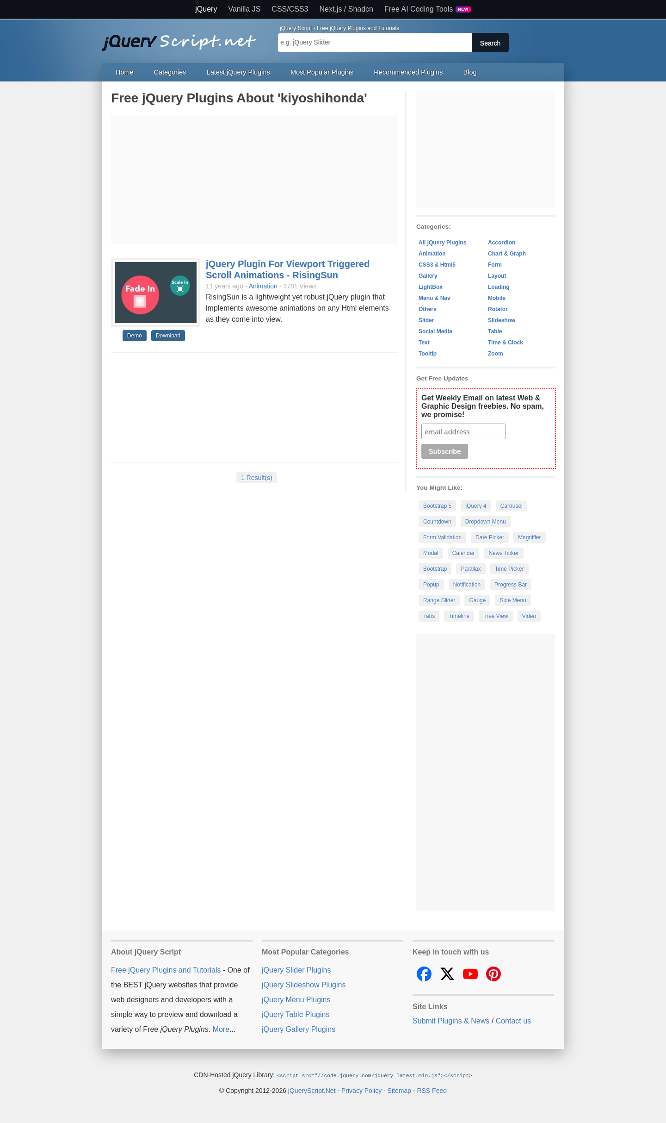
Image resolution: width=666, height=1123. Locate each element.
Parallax (471, 569)
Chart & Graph (507, 253)
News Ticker (503, 553)
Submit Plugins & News (451, 1021)
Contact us (513, 1021)
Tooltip (428, 353)
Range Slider (439, 600)
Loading (499, 287)
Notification (467, 584)
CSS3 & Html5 (437, 265)
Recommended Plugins (408, 72)
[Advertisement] (254, 179)
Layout (497, 276)
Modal (430, 553)
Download (168, 335)
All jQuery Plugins (442, 242)
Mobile (497, 298)
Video (529, 616)
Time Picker (509, 569)
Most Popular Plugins (321, 72)
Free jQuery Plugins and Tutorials (183, 37)
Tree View (495, 616)
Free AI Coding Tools (427, 9)
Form (495, 265)
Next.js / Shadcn (347, 9)
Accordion (501, 242)
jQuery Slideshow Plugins (303, 985)
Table (495, 331)
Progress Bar (510, 584)
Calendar (463, 553)
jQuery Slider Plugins (296, 970)
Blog (470, 72)
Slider (426, 320)
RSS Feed (432, 1090)
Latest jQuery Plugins (238, 72)
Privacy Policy (361, 1090)
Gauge (477, 600)
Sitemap (399, 1090)
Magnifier (529, 537)
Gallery (428, 276)
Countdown (437, 521)
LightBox (431, 287)
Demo (134, 335)
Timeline (459, 616)
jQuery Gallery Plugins (298, 1029)
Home (124, 72)
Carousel (511, 506)
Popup (431, 584)
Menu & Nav (434, 298)
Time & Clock (505, 342)
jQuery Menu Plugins (296, 1000)
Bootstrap (435, 569)
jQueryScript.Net (312, 1090)
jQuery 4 (475, 506)
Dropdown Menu (485, 521)
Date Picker (489, 537)
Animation (263, 286)
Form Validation (442, 537)
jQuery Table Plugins (295, 1014)
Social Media (435, 331)
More (221, 1029)
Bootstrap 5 (437, 506)
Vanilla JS (244, 9)
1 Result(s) (256, 477)
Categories (170, 72)
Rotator (498, 309)
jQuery (206, 9)
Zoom (495, 353)
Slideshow (501, 320)
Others (428, 309)
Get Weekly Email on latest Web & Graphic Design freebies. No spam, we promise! (482, 406)
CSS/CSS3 (289, 9)
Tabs (429, 616)
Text (424, 342)
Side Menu (513, 600)
